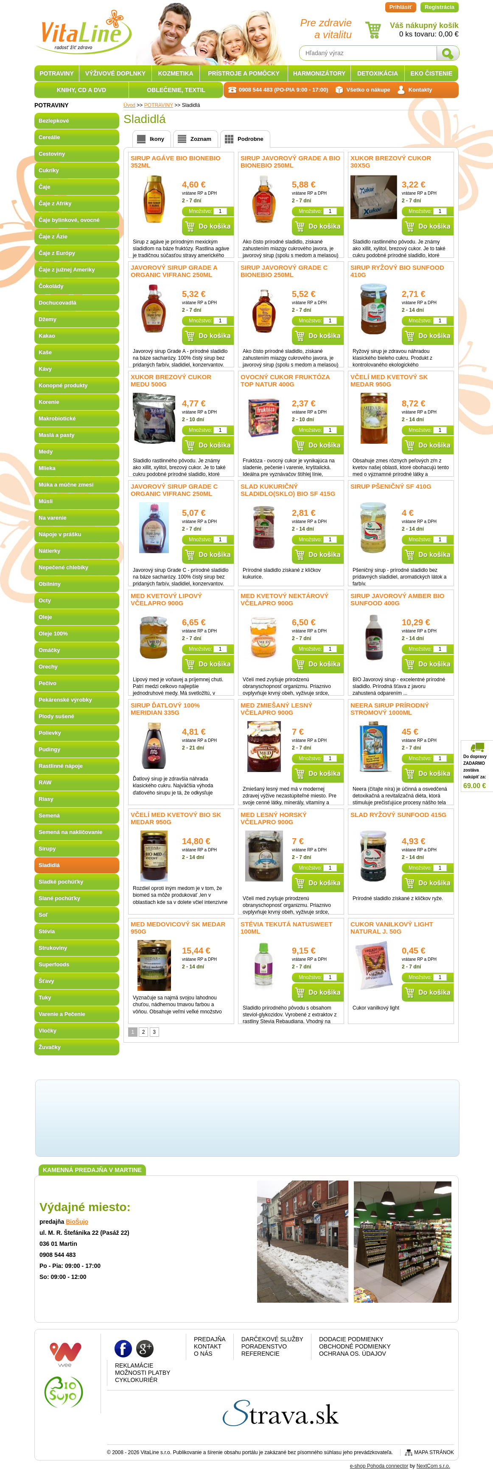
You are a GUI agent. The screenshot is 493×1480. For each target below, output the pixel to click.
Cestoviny (52, 154)
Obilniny (50, 584)
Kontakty (420, 90)
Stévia (47, 931)
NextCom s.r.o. (433, 1466)
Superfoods (54, 964)
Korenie (49, 402)
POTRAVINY (56, 73)
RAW (45, 782)
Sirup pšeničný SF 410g (390, 486)
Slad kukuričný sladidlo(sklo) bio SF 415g (288, 490)
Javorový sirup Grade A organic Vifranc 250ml (174, 271)
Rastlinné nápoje (61, 766)
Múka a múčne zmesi (66, 484)
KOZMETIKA (175, 73)
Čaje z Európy (57, 253)
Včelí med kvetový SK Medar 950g (389, 380)
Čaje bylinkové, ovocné (69, 220)
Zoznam (200, 139)
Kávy (45, 369)
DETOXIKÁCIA (377, 73)
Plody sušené (56, 716)
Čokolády (51, 286)
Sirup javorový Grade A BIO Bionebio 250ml (290, 161)
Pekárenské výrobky (65, 700)
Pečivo (47, 683)
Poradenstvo (264, 1346)
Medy (46, 451)
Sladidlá (49, 865)
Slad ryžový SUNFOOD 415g (398, 814)
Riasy (46, 799)
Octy (45, 600)
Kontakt (207, 1346)
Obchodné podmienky (355, 1346)
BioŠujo (77, 1221)
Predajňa (210, 1339)
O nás (203, 1353)
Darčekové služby (272, 1339)
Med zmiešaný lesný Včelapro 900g (276, 709)
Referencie (260, 1353)
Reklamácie (134, 1365)
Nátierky (49, 551)
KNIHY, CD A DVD (81, 90)
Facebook (123, 1348)
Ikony (157, 139)
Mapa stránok (434, 1452)
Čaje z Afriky (55, 203)
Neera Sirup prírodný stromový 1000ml (389, 709)
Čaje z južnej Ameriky (67, 269)
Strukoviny (53, 948)
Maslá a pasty (57, 435)
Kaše (45, 352)
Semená (49, 815)
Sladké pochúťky (61, 881)
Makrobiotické (57, 418)
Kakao (47, 336)
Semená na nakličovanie (70, 832)
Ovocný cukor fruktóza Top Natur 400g (285, 380)
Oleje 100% (53, 633)
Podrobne (250, 139)
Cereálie (49, 137)
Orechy (48, 666)
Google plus (145, 1348)
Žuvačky (50, 1047)
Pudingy (49, 749)
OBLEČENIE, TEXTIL (176, 90)
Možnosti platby (142, 1372)
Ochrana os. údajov (352, 1353)
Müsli (46, 501)
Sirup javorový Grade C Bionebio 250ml (284, 271)
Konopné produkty (63, 385)
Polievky (50, 733)
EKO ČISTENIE (432, 73)
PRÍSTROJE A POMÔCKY (244, 73)
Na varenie (53, 518)
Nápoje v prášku (60, 534)
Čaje (44, 187)
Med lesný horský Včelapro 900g (274, 818)
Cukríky (49, 170)
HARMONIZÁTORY (319, 73)
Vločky (47, 1030)
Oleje (45, 617)
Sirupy (47, 848)
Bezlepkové (54, 121)
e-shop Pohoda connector (379, 1466)
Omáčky (49, 650)
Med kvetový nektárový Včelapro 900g (284, 599)
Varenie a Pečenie (62, 1014)
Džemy (47, 319)
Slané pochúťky (59, 898)
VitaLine (83, 27)
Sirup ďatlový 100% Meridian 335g (165, 709)
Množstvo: (200, 211)
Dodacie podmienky (351, 1339)
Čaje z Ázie (53, 236)
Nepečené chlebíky (63, 567)
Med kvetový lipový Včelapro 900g (166, 599)
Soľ (43, 915)
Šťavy (46, 981)
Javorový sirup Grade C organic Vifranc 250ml (174, 490)
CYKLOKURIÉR (136, 1379)
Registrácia (439, 7)
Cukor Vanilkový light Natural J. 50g (391, 927)
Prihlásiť (400, 7)
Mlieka (47, 468)
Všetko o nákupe (368, 90)
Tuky (45, 997)
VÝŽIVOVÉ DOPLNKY (115, 73)
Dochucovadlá (57, 302)
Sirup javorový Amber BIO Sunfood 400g (397, 599)
